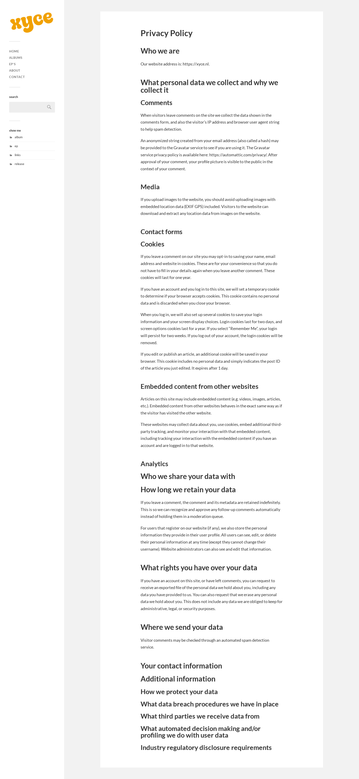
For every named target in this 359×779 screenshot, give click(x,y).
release (19, 164)
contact (17, 77)
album (19, 137)
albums (15, 58)
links (18, 155)
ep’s (12, 64)
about (14, 70)
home (14, 51)
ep (16, 146)
